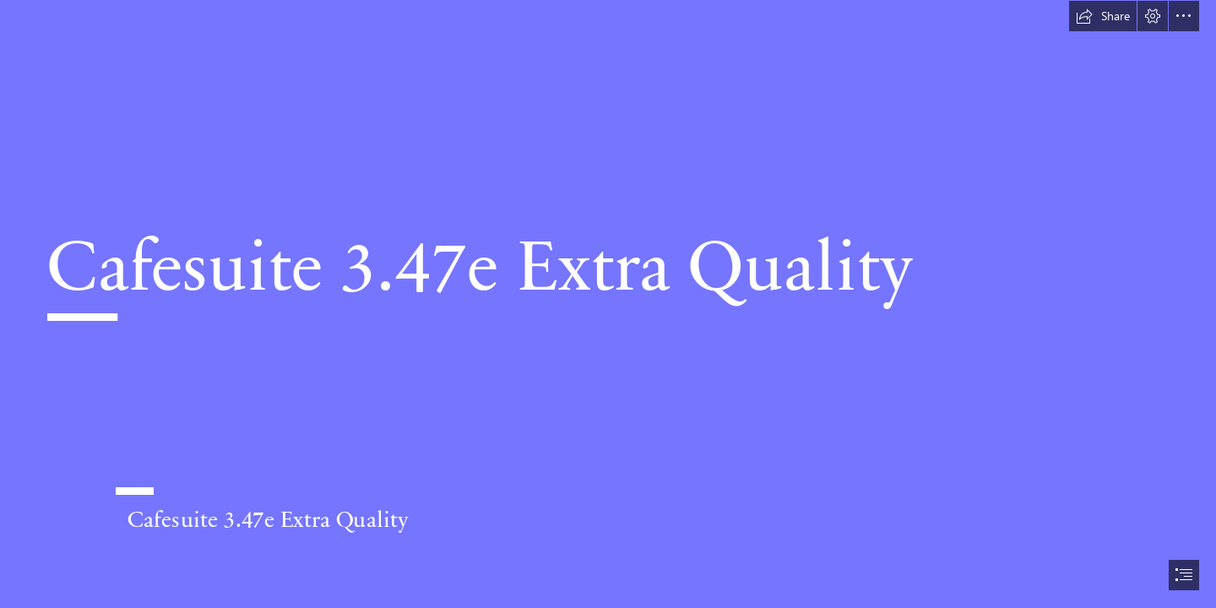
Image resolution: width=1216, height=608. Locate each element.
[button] (1103, 16)
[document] (608, 304)
